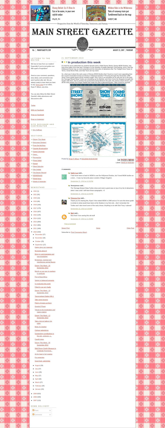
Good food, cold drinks (42, 361)
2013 (35, 222)
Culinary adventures (41, 330)
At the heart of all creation (43, 354)
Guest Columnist (38, 151)
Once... (35, 154)
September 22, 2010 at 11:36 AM (82, 219)
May (36, 375)
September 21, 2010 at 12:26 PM (82, 181)
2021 (35, 194)
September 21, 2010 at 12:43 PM (82, 194)
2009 (35, 393)
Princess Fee (75, 198)
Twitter (33, 105)
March (37, 382)
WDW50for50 (37, 175)
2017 (35, 208)
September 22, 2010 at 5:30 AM (81, 209)
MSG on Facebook (37, 110)
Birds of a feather (41, 327)
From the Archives (39, 145)
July (36, 369)
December (39, 234)
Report (35, 163)
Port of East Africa (41, 277)
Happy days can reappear (44, 247)
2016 (35, 211)
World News (37, 178)
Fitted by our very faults (43, 287)
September (39, 245)
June (37, 372)
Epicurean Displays (39, 142)
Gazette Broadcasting (40, 148)
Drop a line (39, 84)
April (37, 379)
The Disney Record (39, 172)
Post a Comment (70, 224)
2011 (35, 228)
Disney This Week (39, 139)
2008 (35, 397)
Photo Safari (37, 160)
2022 (35, 191)
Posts (35, 410)
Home (98, 228)
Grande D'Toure (40, 306)
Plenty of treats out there (43, 303)
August (37, 365)
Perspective (37, 157)
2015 (35, 215)
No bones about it (41, 251)
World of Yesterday (127, 162)
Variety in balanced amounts (44, 280)
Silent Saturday (38, 166)
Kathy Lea (74, 173)
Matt (72, 213)
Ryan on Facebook (37, 115)
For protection (39, 357)
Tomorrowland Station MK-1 (44, 296)
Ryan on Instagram (37, 119)
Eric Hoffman (37, 130)
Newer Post (66, 228)
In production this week (43, 284)
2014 (35, 218)
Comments (37, 414)
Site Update (37, 169)
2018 (35, 204)
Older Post (130, 228)
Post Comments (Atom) (79, 232)
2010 (35, 232)
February (38, 386)
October (38, 241)
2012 (35, 225)
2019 (35, 201)
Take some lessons (41, 299)
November (39, 238)
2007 (35, 400)
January (38, 389)
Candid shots (39, 339)
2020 (35, 198)
